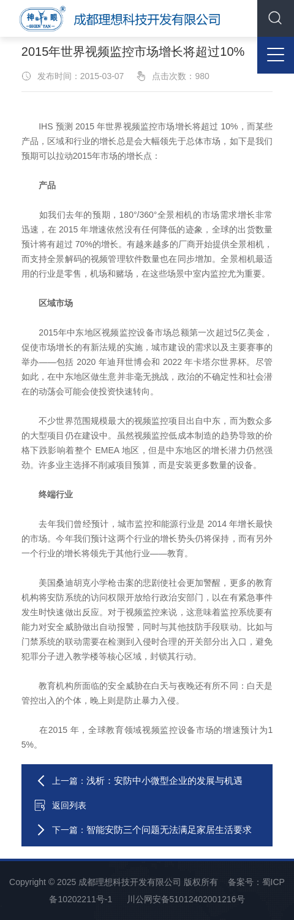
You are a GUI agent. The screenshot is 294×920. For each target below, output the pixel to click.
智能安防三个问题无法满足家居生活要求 (169, 829)
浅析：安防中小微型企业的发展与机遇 (164, 780)
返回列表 (60, 805)
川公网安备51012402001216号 (186, 899)
